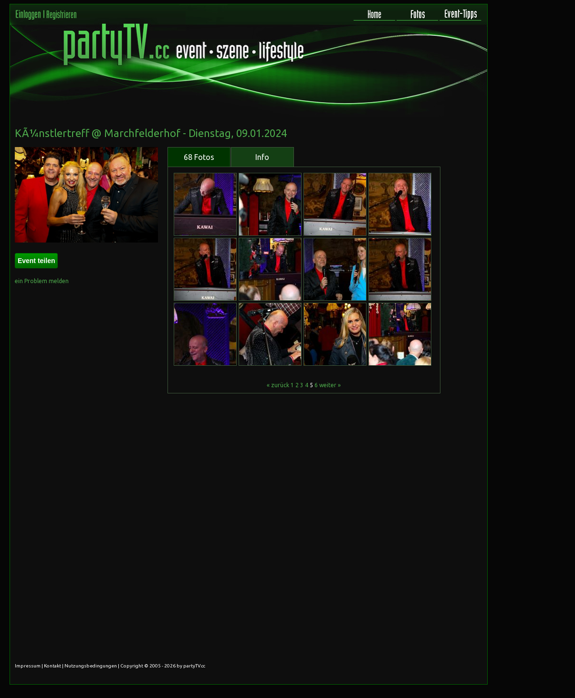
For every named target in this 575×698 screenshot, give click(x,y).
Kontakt (52, 665)
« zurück (278, 385)
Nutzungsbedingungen (90, 665)
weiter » (330, 385)
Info (262, 157)
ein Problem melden (42, 281)
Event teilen (36, 260)
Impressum (28, 665)
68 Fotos (199, 157)
